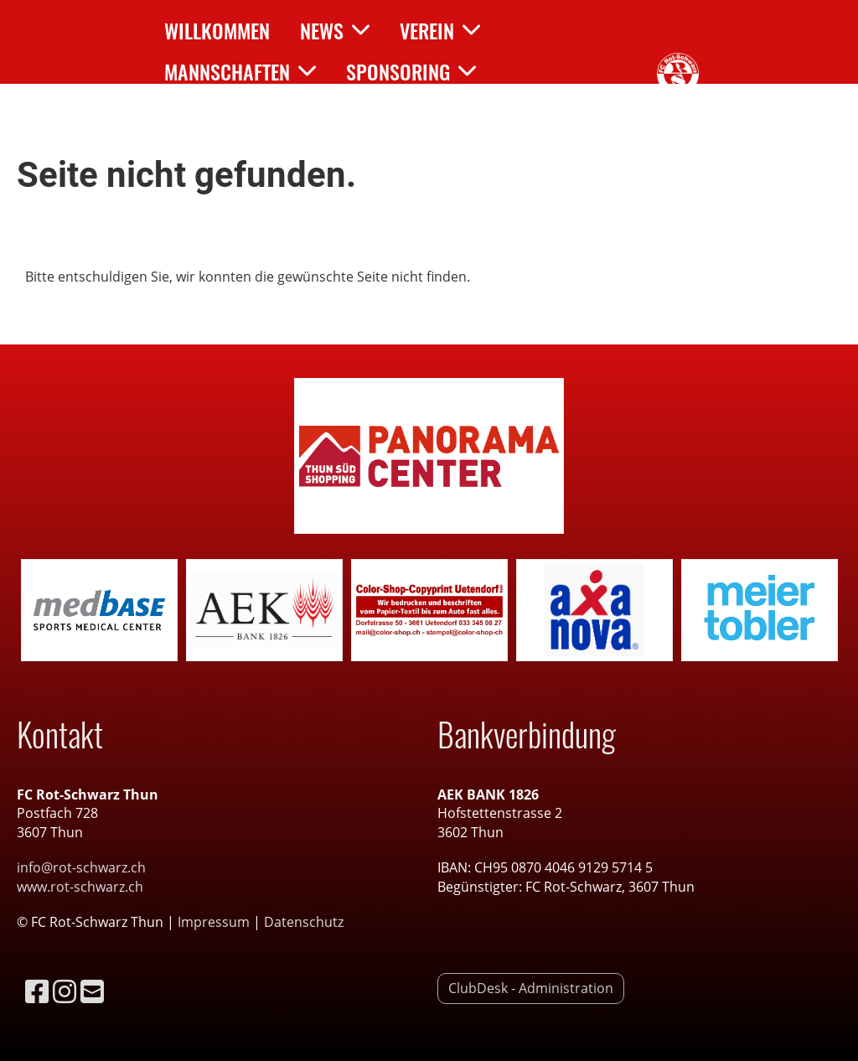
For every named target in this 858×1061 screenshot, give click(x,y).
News (335, 30)
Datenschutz (304, 922)
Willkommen (217, 30)
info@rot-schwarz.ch (81, 867)
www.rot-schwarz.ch (80, 886)
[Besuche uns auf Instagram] (64, 991)
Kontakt (213, 112)
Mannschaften (240, 71)
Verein (440, 30)
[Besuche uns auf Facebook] (37, 991)
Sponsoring (411, 71)
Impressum (215, 922)
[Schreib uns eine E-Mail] (92, 991)
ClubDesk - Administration (530, 988)
